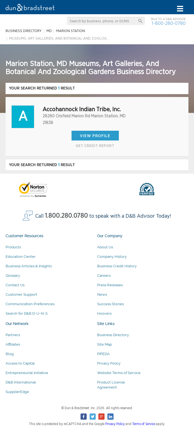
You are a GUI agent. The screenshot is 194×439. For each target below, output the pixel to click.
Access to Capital (20, 363)
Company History (112, 256)
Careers (103, 275)
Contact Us (15, 285)
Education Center (21, 256)
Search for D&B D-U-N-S (27, 313)
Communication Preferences (30, 304)
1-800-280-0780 (169, 23)
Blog (10, 354)
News (102, 294)
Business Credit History (117, 266)
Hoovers (104, 313)
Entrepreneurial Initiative (27, 373)
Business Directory (113, 335)
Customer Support (21, 294)
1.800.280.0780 (66, 216)
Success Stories (110, 304)
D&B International (21, 382)
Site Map (104, 344)
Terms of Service (143, 424)
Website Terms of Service (119, 373)
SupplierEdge (17, 392)
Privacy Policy (109, 363)
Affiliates (13, 344)
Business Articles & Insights (29, 266)
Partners (13, 335)
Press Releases (110, 285)
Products (13, 247)
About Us (105, 247)
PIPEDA (103, 354)
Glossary (13, 275)
